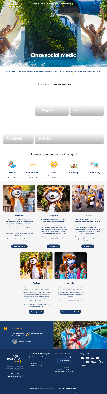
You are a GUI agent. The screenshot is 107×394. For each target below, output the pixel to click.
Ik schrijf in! (35, 312)
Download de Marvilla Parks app (38, 357)
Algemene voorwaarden (81, 392)
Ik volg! (86, 246)
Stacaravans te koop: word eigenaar (39, 359)
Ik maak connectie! (69, 312)
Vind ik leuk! (18, 246)
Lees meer (83, 365)
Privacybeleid (33, 363)
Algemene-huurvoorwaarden (37, 361)
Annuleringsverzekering (35, 365)
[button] (39, 3)
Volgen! (52, 246)
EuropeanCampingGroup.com (45, 388)
